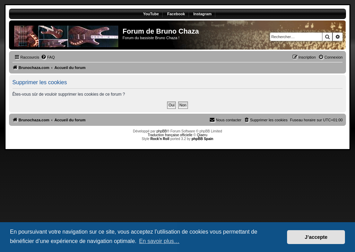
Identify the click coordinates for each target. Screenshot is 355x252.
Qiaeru (202, 135)
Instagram (202, 14)
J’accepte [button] (316, 237)
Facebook (176, 14)
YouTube (151, 14)
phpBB (161, 131)
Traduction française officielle (170, 135)
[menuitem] (48, 57)
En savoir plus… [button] (159, 241)
